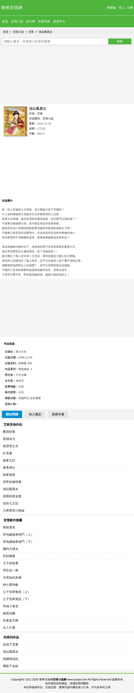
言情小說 (17, 21)
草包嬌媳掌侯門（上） (18, 534)
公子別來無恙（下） (17, 599)
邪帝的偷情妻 (12, 481)
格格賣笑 (9, 527)
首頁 (5, 21)
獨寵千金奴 (10, 666)
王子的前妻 (10, 563)
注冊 (130, 7)
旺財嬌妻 (9, 556)
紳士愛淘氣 (10, 584)
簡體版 (111, 7)
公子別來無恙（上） (17, 591)
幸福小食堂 (10, 606)
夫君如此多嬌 (12, 577)
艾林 (31, 31)
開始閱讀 (12, 414)
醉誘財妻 (9, 431)
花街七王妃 (10, 503)
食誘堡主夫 (10, 446)
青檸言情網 (11, 7)
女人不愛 (9, 627)
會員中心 (59, 21)
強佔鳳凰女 (45, 31)
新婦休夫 (9, 439)
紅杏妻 (7, 453)
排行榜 (30, 21)
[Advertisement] (67, 75)
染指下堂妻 (10, 644)
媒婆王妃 (9, 460)
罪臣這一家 (10, 570)
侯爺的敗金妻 (12, 496)
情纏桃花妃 (10, 658)
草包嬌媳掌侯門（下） (18, 541)
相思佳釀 (9, 613)
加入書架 (35, 414)
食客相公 (9, 467)
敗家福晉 (9, 474)
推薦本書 (58, 414)
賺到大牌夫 (10, 548)
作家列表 (44, 21)
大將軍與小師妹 (14, 510)
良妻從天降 (10, 620)
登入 (122, 7)
